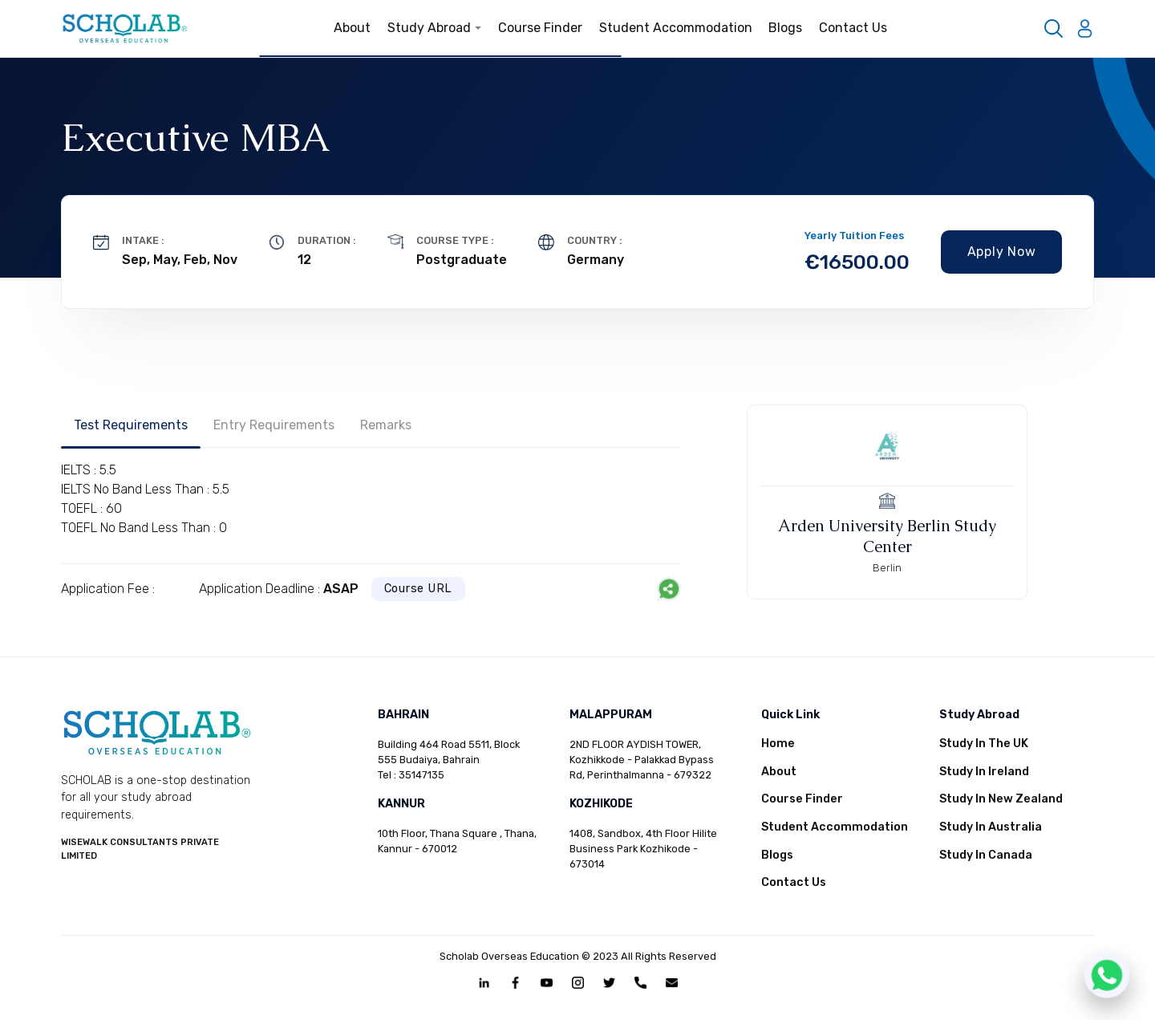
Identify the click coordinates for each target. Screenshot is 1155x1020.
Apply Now (1001, 251)
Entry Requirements (273, 425)
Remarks (385, 425)
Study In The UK (983, 743)
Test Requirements (131, 425)
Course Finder (540, 27)
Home (778, 743)
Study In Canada (985, 855)
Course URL (418, 588)
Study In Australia (990, 827)
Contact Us (853, 27)
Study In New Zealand (1001, 799)
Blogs (785, 27)
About (352, 27)
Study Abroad (434, 27)
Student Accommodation (675, 27)
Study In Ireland (984, 771)
